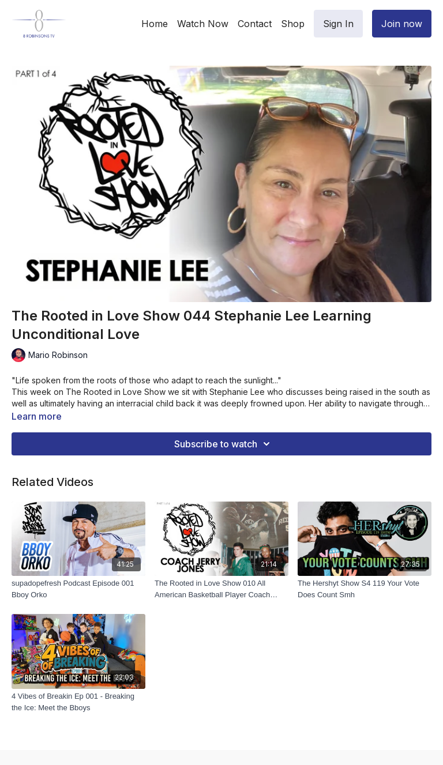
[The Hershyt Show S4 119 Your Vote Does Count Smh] (364, 589)
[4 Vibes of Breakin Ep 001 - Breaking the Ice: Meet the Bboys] (78, 702)
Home (154, 23)
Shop (293, 23)
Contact (255, 23)
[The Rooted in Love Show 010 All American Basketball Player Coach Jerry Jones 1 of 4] (221, 589)
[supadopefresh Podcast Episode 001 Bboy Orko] (78, 589)
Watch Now (202, 23)
